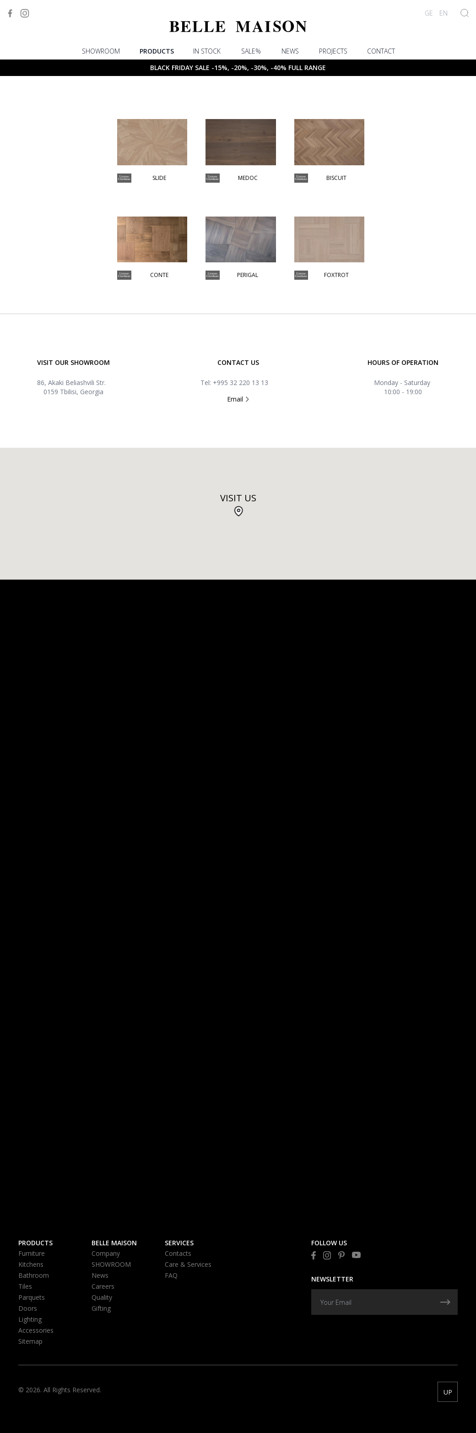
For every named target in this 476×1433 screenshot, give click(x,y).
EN (443, 13)
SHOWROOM (101, 51)
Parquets (31, 1297)
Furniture (31, 1253)
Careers (103, 1286)
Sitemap (30, 1341)
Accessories (36, 1330)
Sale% (251, 51)
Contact (381, 51)
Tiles (25, 1286)
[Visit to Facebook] (10, 13)
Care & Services (188, 1264)
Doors (27, 1308)
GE (429, 13)
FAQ (171, 1275)
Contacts (178, 1253)
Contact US (238, 362)
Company (106, 1253)
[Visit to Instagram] (24, 13)
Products (157, 51)
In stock (207, 51)
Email (238, 399)
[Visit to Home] (238, 26)
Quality (102, 1297)
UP (448, 1392)
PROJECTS (333, 51)
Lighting (30, 1319)
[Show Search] (465, 13)
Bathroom (33, 1275)
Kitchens (30, 1264)
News (290, 51)
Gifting (101, 1308)
